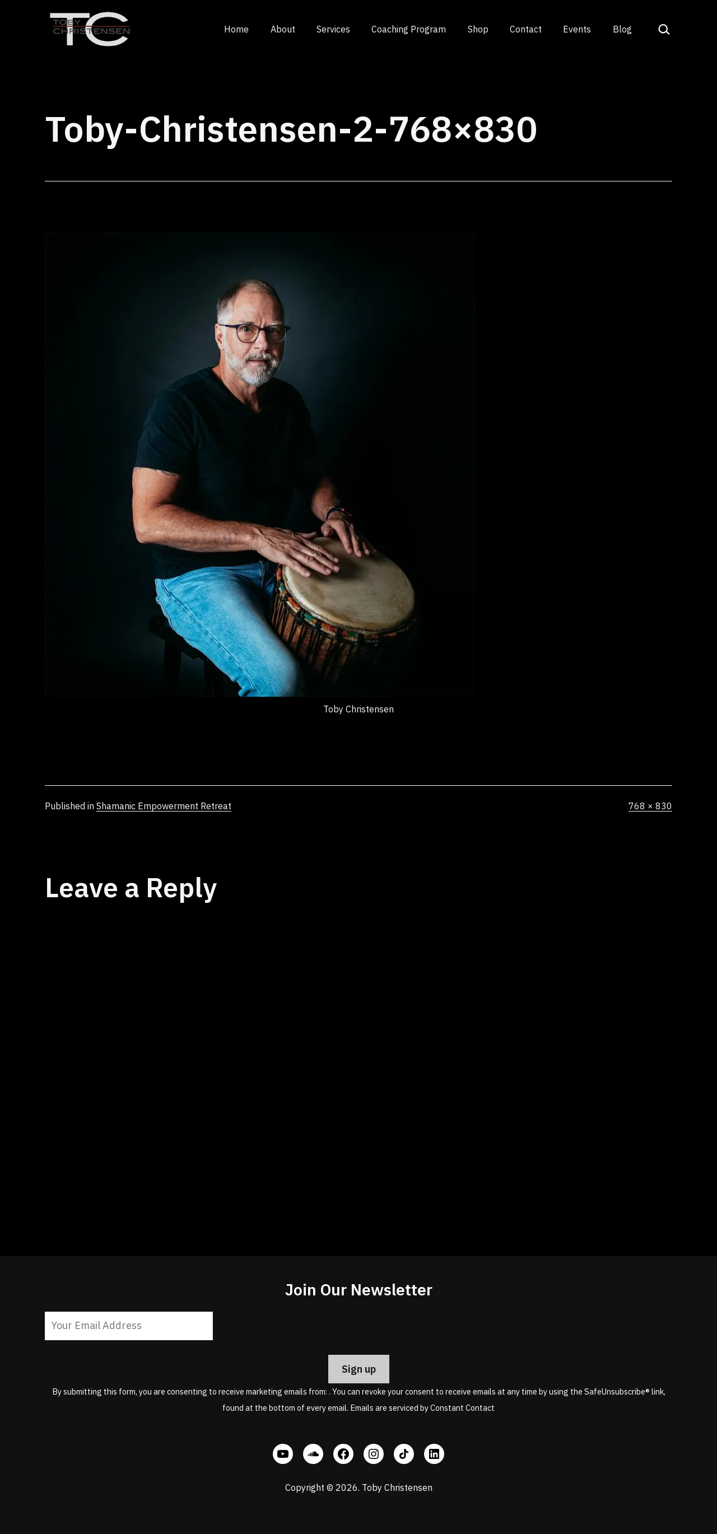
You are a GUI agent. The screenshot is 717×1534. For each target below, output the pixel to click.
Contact (526, 29)
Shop (478, 29)
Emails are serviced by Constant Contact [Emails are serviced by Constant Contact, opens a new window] (422, 1407)
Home (236, 29)
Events (577, 29)
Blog (622, 29)
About (283, 29)
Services (333, 29)
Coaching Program (408, 29)
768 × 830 (650, 806)
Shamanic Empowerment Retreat (163, 806)
